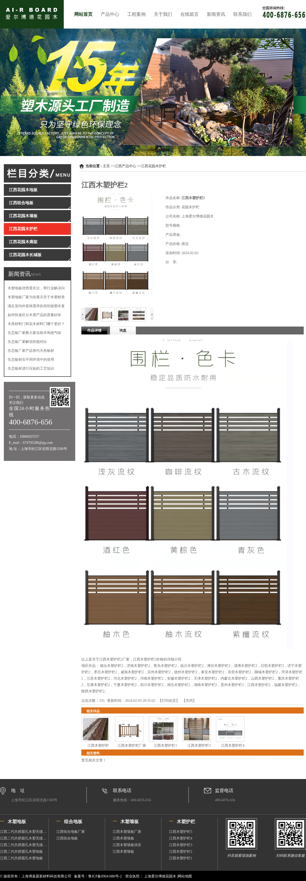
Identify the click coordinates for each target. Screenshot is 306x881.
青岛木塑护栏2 (165, 666)
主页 (106, 166)
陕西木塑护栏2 (93, 691)
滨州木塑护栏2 (159, 672)
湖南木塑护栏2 (205, 685)
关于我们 (163, 14)
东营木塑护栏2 (239, 672)
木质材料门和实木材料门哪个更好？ (36, 324)
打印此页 (169, 701)
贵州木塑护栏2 (232, 685)
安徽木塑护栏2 (178, 678)
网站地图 (185, 876)
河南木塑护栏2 (151, 678)
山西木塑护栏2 (262, 678)
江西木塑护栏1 (165, 745)
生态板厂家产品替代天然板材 (31, 351)
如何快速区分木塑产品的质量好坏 (34, 315)
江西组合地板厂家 (70, 832)
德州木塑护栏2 (185, 672)
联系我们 (242, 14)
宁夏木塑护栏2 (125, 685)
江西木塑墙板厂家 (127, 832)
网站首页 (83, 14)
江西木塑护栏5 (180, 832)
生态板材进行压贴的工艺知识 (31, 368)
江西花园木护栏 (153, 166)
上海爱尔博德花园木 (160, 876)
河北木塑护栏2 (125, 678)
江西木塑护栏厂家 (132, 745)
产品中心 (110, 14)
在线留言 (189, 14)
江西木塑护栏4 (232, 745)
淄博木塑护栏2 (245, 666)
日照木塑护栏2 (272, 666)
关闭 (189, 701)
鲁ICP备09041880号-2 (105, 876)
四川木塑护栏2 (151, 685)
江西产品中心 (125, 166)
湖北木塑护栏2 (178, 685)
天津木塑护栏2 (205, 678)
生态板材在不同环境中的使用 (31, 359)
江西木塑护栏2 (259, 685)
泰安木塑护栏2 (212, 672)
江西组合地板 (67, 838)
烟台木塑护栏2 (111, 666)
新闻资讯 (216, 14)
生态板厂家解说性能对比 (27, 342)
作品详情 (94, 330)
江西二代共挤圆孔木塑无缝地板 (24, 832)
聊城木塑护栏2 (266, 672)
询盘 (122, 330)
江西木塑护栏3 (199, 745)
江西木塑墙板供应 (127, 845)
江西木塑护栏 (98, 745)
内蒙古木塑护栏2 (234, 678)
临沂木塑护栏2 (191, 666)
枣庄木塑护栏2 (105, 672)
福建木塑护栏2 (285, 685)
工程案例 (136, 14)
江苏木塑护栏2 (98, 678)
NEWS (36, 275)
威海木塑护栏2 (132, 672)
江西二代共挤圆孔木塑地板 (21, 851)
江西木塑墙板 (123, 838)
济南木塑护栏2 (138, 666)
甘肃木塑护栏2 (98, 685)
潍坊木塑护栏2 (218, 666)
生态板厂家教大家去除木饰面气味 (34, 333)
